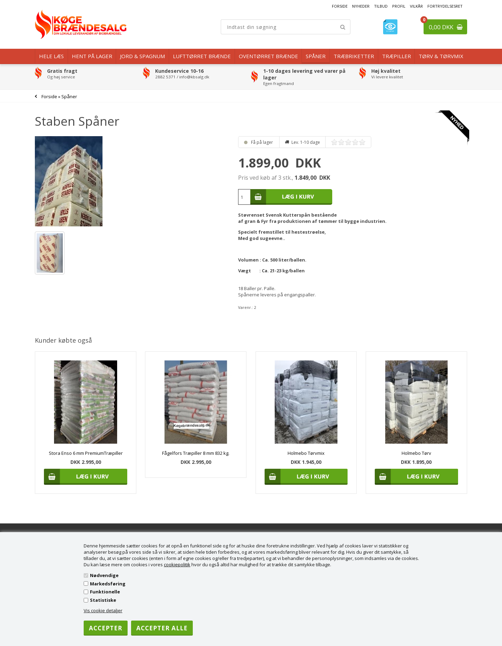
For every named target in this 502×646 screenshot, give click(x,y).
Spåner (316, 56)
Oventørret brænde (268, 56)
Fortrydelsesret (445, 6)
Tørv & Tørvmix (441, 56)
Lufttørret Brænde (202, 56)
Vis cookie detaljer (103, 610)
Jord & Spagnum (142, 56)
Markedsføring (108, 584)
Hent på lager (92, 56)
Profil (398, 6)
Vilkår (416, 6)
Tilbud (381, 6)
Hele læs (51, 56)
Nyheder (361, 6)
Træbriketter (354, 56)
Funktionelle (105, 592)
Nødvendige (104, 575)
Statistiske (103, 600)
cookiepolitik (177, 564)
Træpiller (396, 56)
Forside (340, 6)
